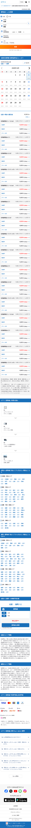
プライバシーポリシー (16, 812)
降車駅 (4, 25)
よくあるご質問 (15, 815)
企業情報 (15, 806)
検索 (15, 47)
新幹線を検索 (16, 625)
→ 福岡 (4, 543)
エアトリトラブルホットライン (15, 819)
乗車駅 (4, 19)
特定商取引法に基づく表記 (15, 809)
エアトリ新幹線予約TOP (5, 5)
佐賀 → (4, 479)
